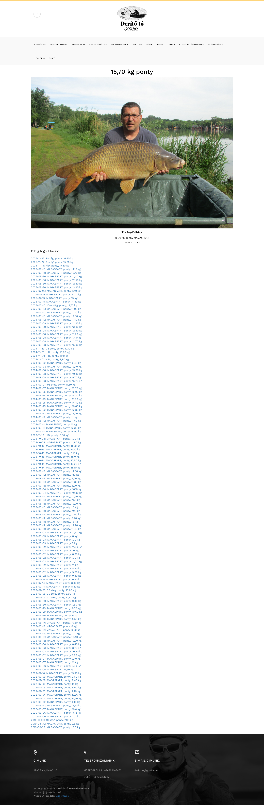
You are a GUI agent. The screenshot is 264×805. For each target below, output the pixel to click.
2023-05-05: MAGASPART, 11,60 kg (52, 669)
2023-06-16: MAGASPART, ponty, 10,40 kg (56, 637)
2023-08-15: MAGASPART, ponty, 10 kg (54, 507)
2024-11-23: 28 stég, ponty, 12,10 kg (52, 348)
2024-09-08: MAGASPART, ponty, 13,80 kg (56, 370)
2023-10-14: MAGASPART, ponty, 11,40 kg (55, 467)
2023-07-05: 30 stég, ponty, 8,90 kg (53, 593)
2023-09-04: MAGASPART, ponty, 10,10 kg (56, 489)
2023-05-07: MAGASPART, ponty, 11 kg (54, 662)
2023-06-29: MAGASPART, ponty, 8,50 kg (56, 618)
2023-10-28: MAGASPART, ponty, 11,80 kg (56, 442)
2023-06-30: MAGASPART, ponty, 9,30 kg (56, 600)
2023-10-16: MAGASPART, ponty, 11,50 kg (55, 445)
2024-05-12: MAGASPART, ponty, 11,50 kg (56, 420)
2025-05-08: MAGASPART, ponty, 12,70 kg (56, 341)
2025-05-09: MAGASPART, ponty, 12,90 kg (56, 323)
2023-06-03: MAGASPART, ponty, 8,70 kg (56, 647)
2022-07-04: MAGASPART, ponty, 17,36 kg (56, 694)
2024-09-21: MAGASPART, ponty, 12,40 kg (56, 366)
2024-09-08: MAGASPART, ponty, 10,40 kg (56, 373)
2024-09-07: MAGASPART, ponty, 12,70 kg (56, 388)
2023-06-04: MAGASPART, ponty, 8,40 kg (56, 644)
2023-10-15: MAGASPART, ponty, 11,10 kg (55, 456)
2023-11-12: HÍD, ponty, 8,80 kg (50, 435)
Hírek (149, 44)
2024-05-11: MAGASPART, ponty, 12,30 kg (56, 427)
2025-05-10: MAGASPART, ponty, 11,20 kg (56, 312)
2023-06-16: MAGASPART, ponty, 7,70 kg (55, 633)
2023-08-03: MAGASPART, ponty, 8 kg (54, 536)
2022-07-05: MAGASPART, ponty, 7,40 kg (55, 691)
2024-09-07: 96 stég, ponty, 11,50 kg (53, 384)
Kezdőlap (40, 44)
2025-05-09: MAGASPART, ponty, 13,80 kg (56, 326)
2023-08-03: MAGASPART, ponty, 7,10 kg (55, 539)
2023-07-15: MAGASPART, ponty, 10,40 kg (56, 579)
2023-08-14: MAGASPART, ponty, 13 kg (54, 521)
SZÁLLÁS (137, 44)
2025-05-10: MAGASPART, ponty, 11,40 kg (56, 319)
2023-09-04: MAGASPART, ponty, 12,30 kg (56, 492)
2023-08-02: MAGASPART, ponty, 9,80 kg (56, 575)
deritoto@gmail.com (146, 770)
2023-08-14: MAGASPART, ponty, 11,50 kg (56, 514)
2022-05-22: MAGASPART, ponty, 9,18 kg (55, 701)
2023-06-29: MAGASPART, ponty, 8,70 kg (56, 608)
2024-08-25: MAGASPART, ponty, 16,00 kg (56, 391)
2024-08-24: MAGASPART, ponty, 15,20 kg (56, 395)
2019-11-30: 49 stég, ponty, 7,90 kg (52, 720)
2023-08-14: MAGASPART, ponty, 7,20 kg (55, 510)
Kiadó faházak (98, 44)
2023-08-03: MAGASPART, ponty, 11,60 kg (56, 532)
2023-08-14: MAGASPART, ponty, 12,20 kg (56, 525)
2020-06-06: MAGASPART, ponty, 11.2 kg (55, 716)
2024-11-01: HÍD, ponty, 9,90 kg (50, 359)
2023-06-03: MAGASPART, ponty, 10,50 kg (56, 651)
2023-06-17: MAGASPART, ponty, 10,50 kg (56, 622)
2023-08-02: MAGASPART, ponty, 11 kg (54, 564)
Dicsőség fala (119, 44)
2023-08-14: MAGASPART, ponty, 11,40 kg (56, 528)
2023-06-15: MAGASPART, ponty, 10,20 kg (56, 640)
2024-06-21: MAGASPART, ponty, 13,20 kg (56, 413)
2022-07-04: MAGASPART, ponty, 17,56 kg (56, 698)
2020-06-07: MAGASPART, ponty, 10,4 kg (55, 709)
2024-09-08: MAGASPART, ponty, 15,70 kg (56, 380)
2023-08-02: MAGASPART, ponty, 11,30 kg (56, 546)
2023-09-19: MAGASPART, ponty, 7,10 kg (55, 474)
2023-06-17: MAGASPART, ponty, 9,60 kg (55, 629)
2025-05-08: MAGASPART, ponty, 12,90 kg (56, 330)
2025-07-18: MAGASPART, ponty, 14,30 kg (56, 301)
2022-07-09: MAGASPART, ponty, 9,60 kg (56, 676)
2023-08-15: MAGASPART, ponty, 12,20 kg (56, 503)
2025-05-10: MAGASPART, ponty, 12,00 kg (56, 316)
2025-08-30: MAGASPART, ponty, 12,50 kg (56, 280)
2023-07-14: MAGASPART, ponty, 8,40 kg (55, 582)
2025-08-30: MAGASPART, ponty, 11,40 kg (56, 276)
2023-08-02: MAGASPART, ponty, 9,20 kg (56, 572)
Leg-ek (171, 44)
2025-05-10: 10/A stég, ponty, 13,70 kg (54, 305)
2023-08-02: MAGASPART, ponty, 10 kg (54, 550)
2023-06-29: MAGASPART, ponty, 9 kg (54, 615)
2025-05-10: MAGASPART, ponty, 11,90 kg (56, 308)
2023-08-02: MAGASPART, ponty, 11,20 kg (56, 561)
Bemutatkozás (58, 44)
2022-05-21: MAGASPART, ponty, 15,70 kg (56, 705)
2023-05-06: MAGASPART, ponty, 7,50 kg (56, 665)
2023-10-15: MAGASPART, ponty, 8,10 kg (55, 453)
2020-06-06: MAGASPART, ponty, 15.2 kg (56, 712)
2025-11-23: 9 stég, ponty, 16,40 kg (52, 258)
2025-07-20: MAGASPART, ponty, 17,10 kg (55, 290)
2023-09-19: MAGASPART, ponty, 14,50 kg (56, 471)
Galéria (40, 58)
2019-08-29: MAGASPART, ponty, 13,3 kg (55, 727)
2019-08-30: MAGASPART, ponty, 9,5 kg (55, 723)
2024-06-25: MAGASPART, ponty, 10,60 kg (56, 406)
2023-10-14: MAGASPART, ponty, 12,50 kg (56, 460)
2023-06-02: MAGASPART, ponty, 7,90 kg (56, 655)
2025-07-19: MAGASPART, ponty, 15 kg (54, 298)
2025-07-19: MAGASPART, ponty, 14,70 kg (56, 294)
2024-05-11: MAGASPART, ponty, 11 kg (54, 424)
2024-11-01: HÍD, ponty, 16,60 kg (50, 352)
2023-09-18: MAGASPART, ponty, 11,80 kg (56, 481)
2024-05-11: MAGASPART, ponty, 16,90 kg (56, 431)
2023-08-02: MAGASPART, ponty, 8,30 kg (56, 568)
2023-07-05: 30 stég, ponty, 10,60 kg (53, 590)
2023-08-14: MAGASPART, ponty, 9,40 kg (55, 518)
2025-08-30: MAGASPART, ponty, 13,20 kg (56, 287)
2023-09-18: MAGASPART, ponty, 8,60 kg (55, 478)
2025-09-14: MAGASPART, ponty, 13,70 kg (56, 272)
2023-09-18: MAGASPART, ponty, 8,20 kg (55, 485)
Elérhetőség (215, 44)
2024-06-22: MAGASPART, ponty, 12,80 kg (56, 409)
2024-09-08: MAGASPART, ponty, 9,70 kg (56, 377)
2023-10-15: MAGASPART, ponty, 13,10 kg (55, 449)
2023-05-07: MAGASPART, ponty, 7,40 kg (55, 658)
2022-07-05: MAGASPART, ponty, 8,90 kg (56, 687)
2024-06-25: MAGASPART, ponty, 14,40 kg (56, 402)
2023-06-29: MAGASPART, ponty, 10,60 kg (56, 611)
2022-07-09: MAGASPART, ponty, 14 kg (54, 683)
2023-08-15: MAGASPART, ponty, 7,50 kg (55, 499)
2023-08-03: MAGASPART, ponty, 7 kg (54, 543)
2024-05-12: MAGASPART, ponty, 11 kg (54, 417)
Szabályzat (78, 44)
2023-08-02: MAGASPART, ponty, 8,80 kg (56, 554)
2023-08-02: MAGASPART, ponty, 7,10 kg (55, 557)
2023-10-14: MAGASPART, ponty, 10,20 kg (56, 463)
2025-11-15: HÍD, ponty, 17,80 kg (50, 265)
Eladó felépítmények (191, 44)
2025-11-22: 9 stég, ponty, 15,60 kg (52, 262)
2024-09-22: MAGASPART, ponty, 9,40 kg (56, 362)
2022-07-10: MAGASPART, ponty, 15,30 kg (56, 673)
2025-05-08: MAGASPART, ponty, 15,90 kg (56, 344)
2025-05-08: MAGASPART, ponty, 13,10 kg (56, 337)
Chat (52, 58)
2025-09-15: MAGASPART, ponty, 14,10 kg (56, 269)
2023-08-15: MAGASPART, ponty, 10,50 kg (56, 496)
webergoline (62, 796)
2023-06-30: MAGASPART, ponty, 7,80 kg (56, 604)
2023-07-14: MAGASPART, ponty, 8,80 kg (55, 586)
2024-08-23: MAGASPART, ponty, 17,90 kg (56, 399)
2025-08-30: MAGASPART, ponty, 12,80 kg (56, 283)
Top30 (160, 44)
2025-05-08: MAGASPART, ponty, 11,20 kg (56, 334)
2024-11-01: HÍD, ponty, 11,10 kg (49, 355)
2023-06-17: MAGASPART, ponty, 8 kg (54, 626)
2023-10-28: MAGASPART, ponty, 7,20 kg (55, 438)
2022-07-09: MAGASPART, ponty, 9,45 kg (56, 680)
